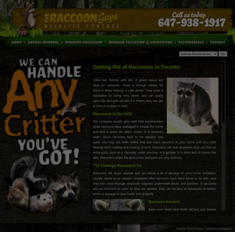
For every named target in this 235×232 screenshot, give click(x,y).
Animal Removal (45, 42)
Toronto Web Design (190, 228)
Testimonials (192, 42)
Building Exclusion (85, 42)
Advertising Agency (219, 228)
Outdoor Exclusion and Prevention (142, 42)
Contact (220, 42)
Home (13, 42)
